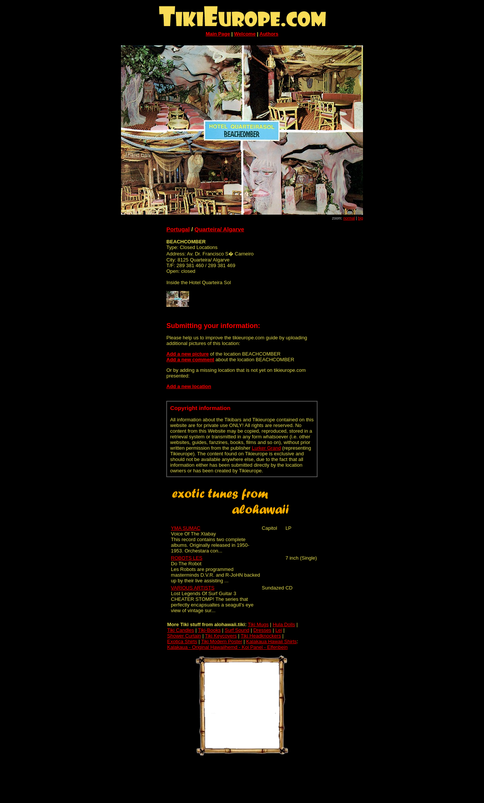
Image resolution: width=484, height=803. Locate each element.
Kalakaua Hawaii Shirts (271, 641)
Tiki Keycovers (221, 636)
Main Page (218, 34)
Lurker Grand (266, 448)
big (360, 218)
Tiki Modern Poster (221, 641)
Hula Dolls (284, 624)
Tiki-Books (209, 630)
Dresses (262, 630)
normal (349, 218)
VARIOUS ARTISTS (192, 588)
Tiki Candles (180, 630)
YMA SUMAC (185, 528)
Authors (268, 34)
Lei (278, 630)
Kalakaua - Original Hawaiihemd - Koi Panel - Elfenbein (227, 647)
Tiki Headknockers (260, 636)
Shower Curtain (184, 636)
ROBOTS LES (186, 558)
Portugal (178, 229)
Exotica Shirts (182, 641)
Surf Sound (237, 630)
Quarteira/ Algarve (219, 229)
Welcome (245, 34)
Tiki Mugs (258, 624)
